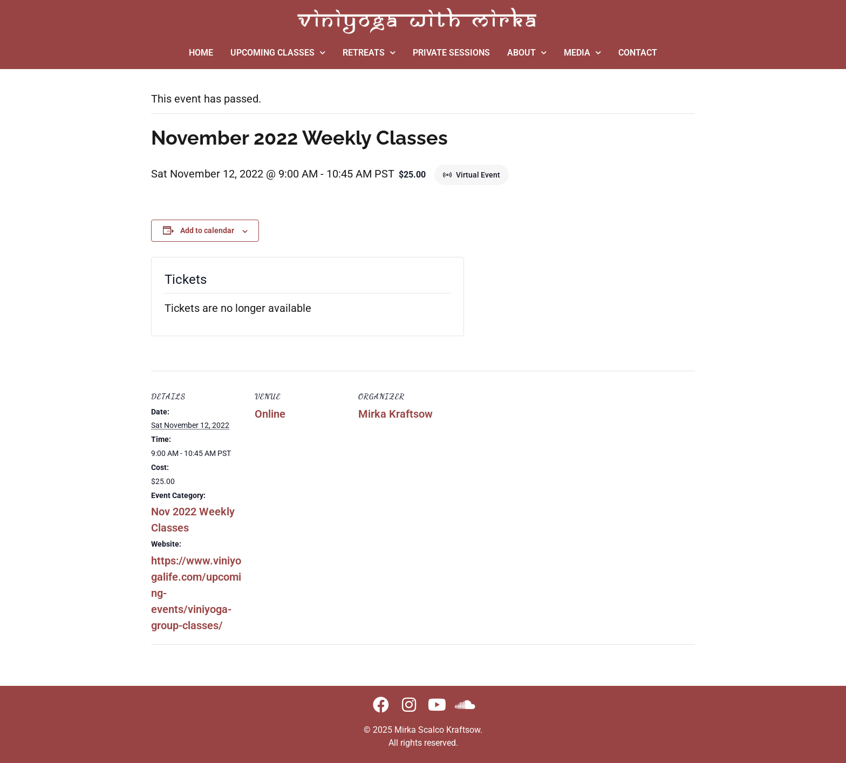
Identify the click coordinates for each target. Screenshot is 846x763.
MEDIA (582, 52)
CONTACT (637, 52)
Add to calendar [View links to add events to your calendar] (207, 230)
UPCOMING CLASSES (277, 52)
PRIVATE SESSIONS (451, 52)
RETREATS (369, 52)
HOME (201, 52)
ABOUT (527, 52)
